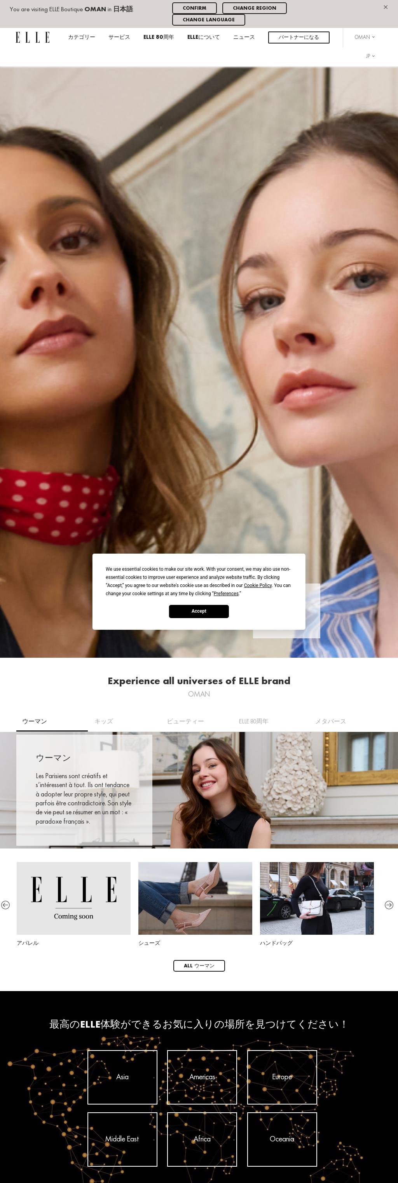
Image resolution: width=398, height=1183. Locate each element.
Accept (199, 611)
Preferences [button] (226, 593)
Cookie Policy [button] (258, 585)
